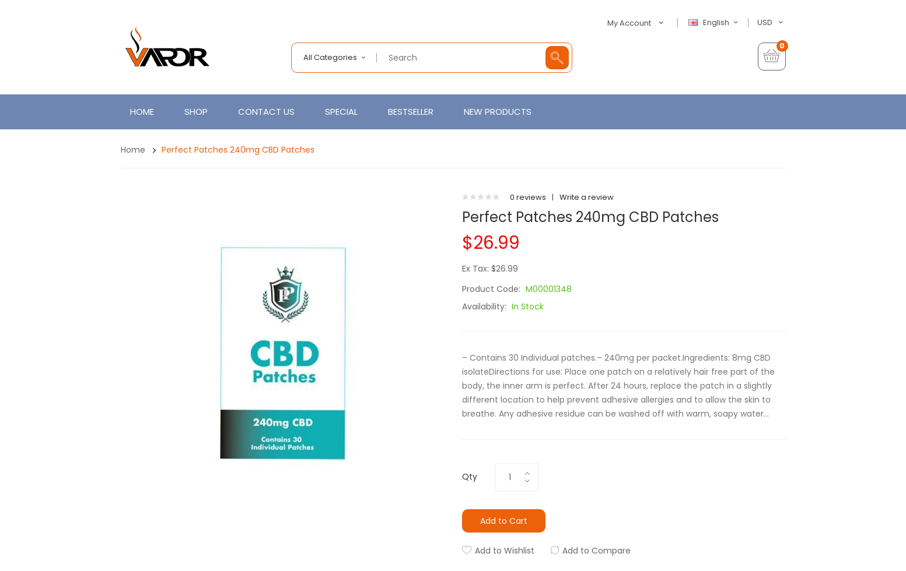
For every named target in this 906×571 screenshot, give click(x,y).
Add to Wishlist (504, 550)
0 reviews (528, 197)
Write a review (586, 197)
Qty (469, 476)
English (714, 22)
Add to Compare (596, 550)
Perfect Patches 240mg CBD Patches (238, 150)
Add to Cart (503, 521)
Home (133, 150)
